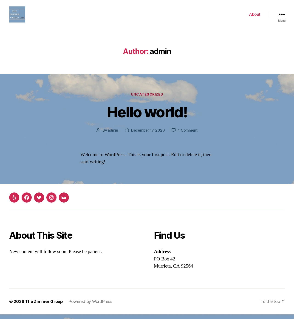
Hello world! (147, 116)
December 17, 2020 (148, 135)
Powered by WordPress (90, 306)
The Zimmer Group (44, 306)
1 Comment (188, 135)
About (254, 16)
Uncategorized (147, 99)
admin (113, 135)
